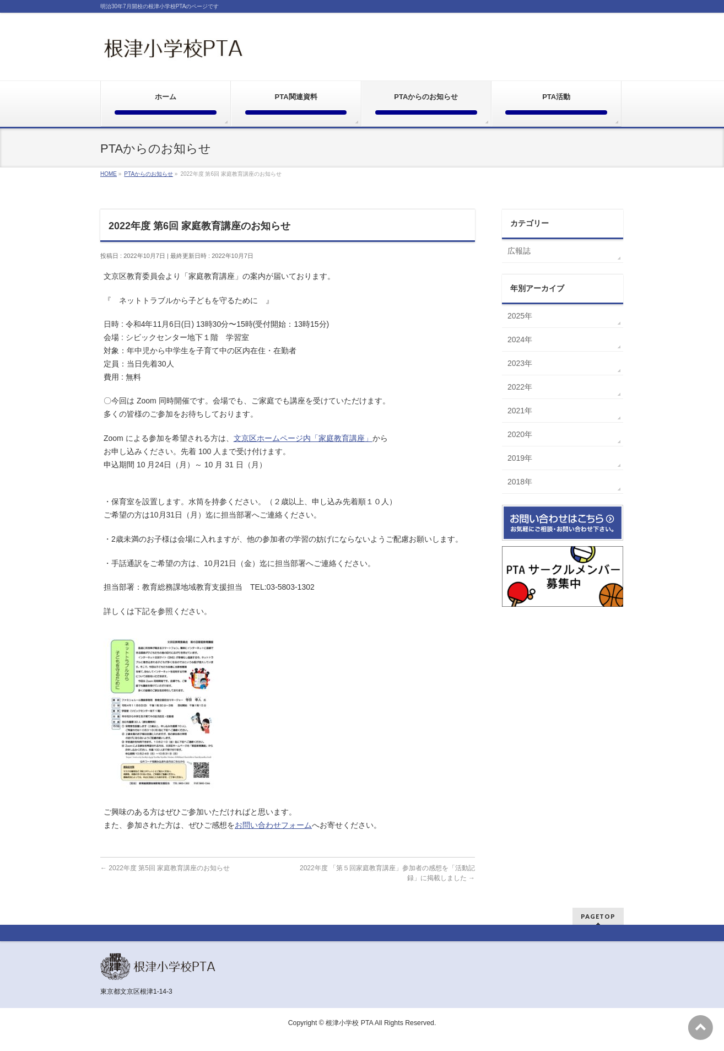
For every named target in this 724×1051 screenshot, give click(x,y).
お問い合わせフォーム (273, 825)
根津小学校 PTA (349, 1023)
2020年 (519, 434)
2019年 (519, 458)
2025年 (519, 315)
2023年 (519, 363)
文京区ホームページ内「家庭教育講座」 (303, 438)
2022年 (519, 386)
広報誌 (519, 250)
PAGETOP (598, 916)
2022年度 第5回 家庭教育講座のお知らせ (165, 868)
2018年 (519, 481)
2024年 (519, 339)
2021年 (519, 410)
